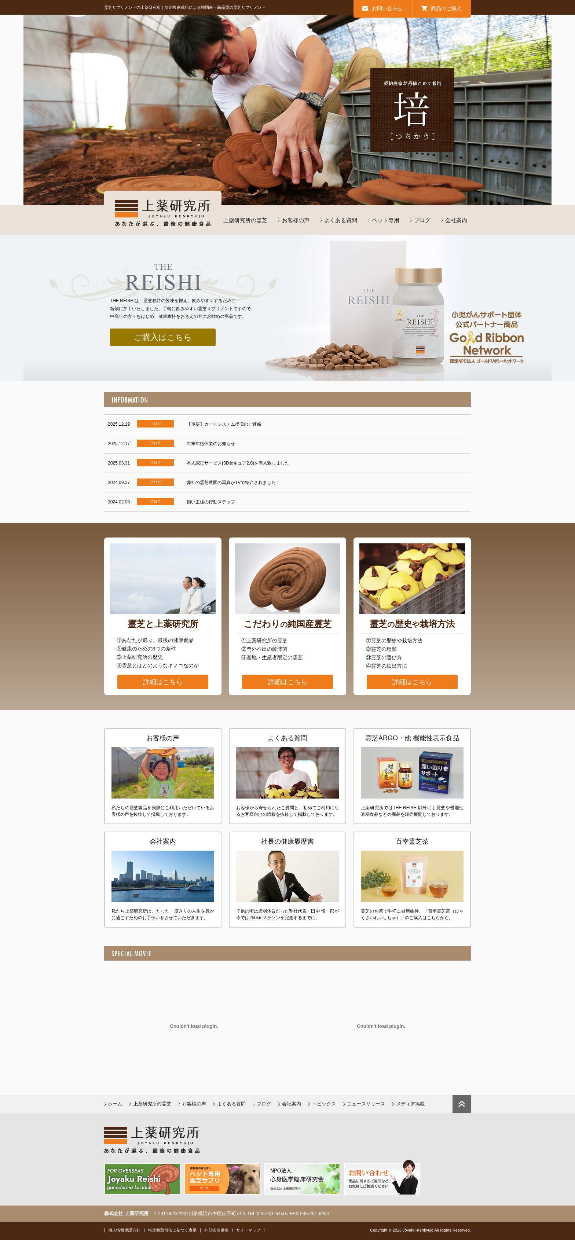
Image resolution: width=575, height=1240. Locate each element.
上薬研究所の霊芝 (245, 220)
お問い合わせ (387, 8)
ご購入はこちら (163, 337)
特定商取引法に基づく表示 (172, 1230)
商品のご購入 (446, 8)
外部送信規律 (216, 1230)
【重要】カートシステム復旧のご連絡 (224, 424)
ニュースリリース (366, 1104)
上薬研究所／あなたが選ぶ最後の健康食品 (162, 213)
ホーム (115, 1104)
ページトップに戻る (462, 1104)
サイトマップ (248, 1230)
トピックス (324, 1104)
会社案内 (456, 220)
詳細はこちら (163, 682)
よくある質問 (340, 220)
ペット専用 (385, 220)
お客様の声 (296, 220)
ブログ (422, 220)
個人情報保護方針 (124, 1230)
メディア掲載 (410, 1104)
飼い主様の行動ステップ (211, 502)
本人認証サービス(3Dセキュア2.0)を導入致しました (238, 463)
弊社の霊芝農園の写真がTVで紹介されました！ (233, 482)
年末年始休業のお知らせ (211, 443)
